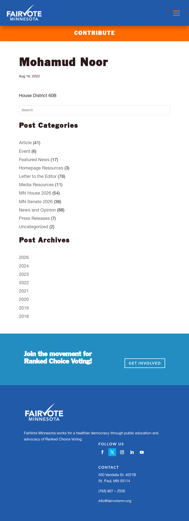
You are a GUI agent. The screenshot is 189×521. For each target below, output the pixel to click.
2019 (24, 307)
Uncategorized (33, 226)
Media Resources (36, 184)
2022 (24, 282)
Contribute (94, 33)
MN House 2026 (35, 193)
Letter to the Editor (38, 176)
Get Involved (145, 363)
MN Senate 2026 (36, 201)
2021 (24, 291)
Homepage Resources (41, 167)
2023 (24, 274)
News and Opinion (37, 209)
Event (24, 151)
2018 (24, 316)
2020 (24, 299)
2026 (24, 257)
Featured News (34, 159)
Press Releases (34, 218)
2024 (24, 265)
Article (25, 142)
